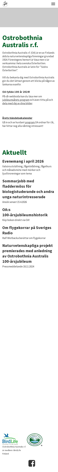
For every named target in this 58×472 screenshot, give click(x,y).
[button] (53, 3)
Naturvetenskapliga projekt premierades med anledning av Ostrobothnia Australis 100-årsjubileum (27, 253)
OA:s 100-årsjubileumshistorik (25, 212)
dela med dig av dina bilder (17, 103)
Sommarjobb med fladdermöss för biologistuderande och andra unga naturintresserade (28, 188)
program (30, 122)
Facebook (32, 463)
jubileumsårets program (15, 100)
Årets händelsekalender (17, 118)
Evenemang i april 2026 (23, 161)
